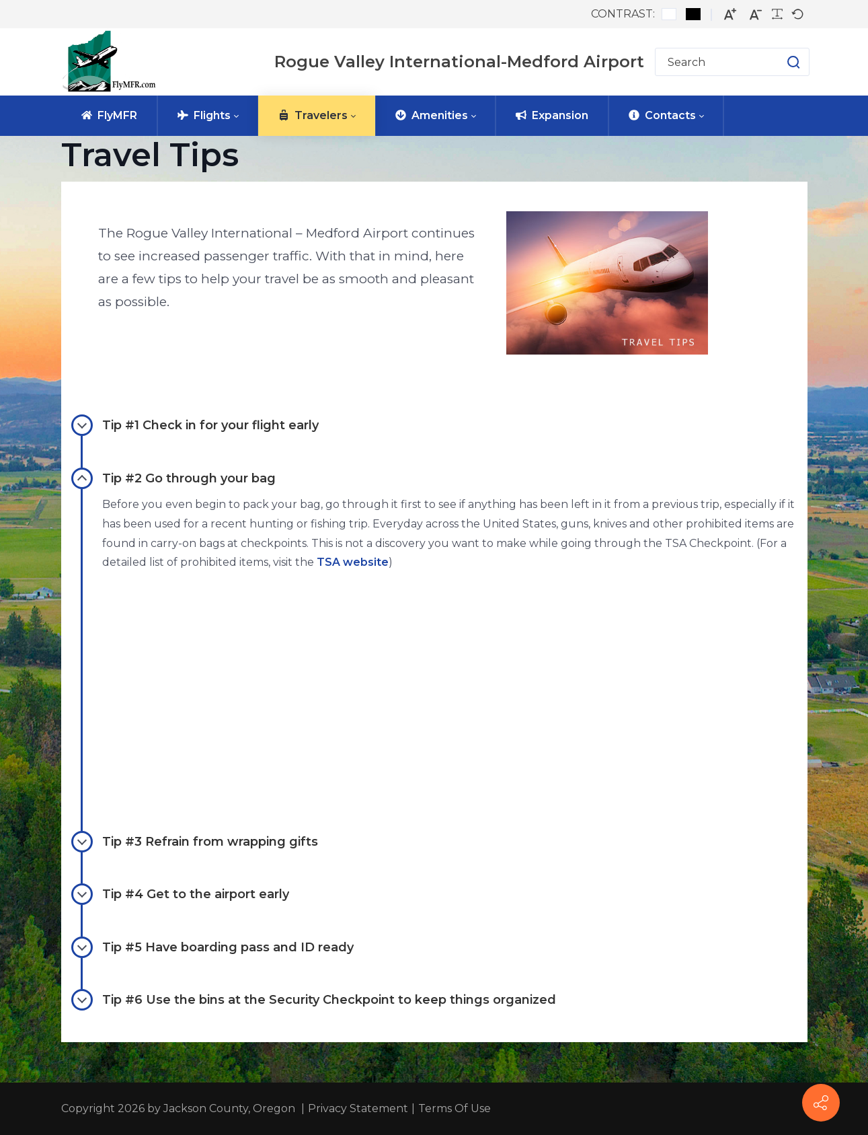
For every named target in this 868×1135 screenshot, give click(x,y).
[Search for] (732, 61)
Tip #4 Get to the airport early (180, 894)
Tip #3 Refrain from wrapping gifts (194, 841)
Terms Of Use (454, 1108)
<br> (290, 678)
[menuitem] (109, 116)
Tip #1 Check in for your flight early (195, 425)
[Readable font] (777, 14)
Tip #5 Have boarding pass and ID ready (212, 947)
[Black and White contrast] (693, 14)
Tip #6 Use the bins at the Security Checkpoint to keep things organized (313, 1000)
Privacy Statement (358, 1108)
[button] (780, 62)
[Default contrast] (669, 14)
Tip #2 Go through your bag (173, 478)
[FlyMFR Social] (821, 1103)
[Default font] (797, 14)
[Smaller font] (755, 14)
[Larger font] (730, 14)
